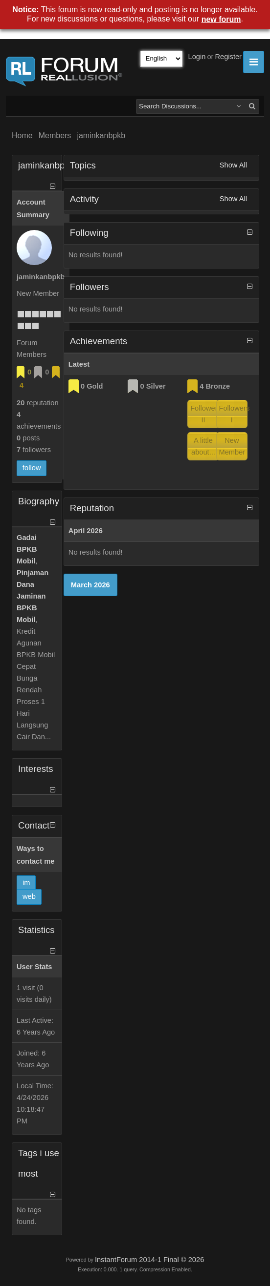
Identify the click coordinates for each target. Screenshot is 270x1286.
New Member (232, 446)
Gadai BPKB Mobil (27, 549)
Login (197, 57)
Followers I (233, 414)
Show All (233, 165)
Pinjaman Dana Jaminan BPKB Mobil (32, 596)
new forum (221, 19)
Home (22, 135)
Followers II (204, 414)
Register (228, 57)
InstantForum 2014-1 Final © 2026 (149, 1260)
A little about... (203, 446)
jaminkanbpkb (101, 135)
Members (55, 135)
